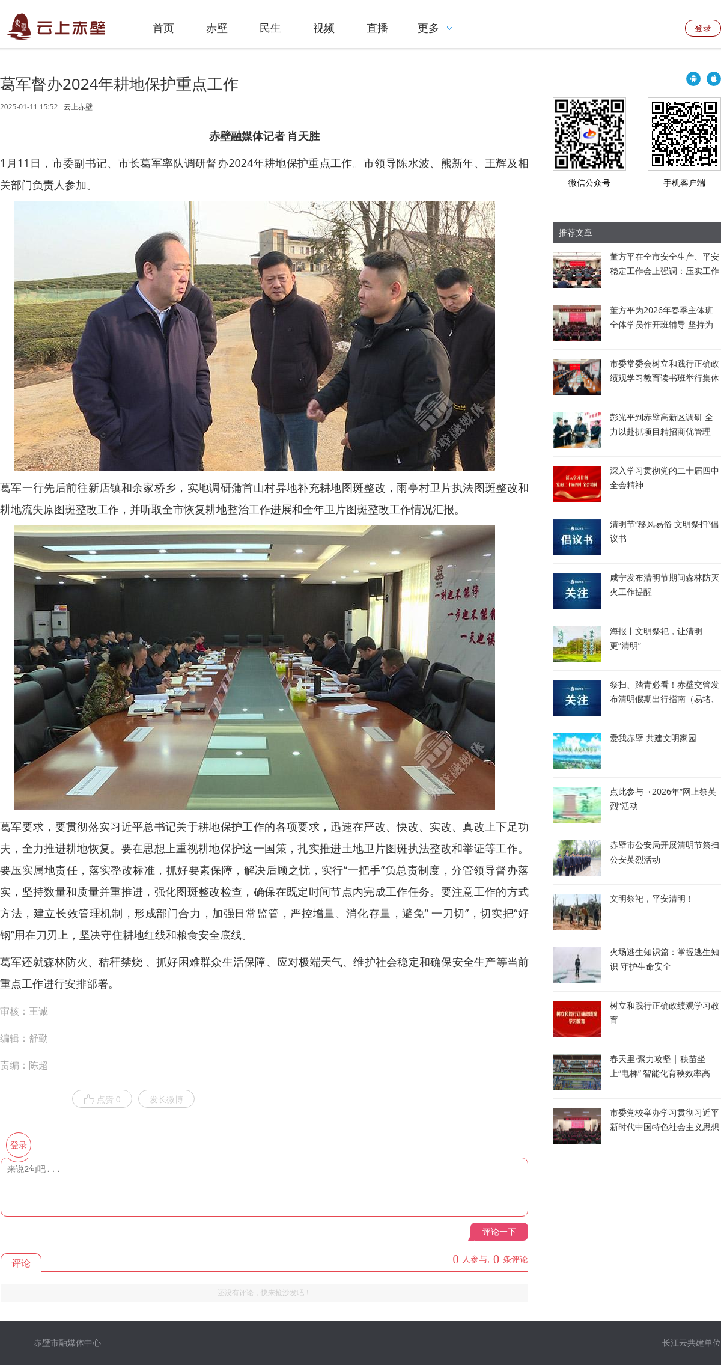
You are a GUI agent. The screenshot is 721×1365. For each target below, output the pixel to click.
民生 (270, 27)
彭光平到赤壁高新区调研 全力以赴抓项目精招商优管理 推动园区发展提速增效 (661, 431)
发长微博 (166, 1099)
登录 (703, 28)
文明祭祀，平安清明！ (652, 898)
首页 (163, 27)
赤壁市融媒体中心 (67, 1342)
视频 (324, 27)
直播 (377, 27)
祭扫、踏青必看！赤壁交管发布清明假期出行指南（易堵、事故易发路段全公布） (664, 699)
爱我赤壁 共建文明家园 (653, 738)
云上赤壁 (78, 107)
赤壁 (217, 27)
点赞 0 (102, 1099)
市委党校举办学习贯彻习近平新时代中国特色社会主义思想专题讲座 (664, 1127)
